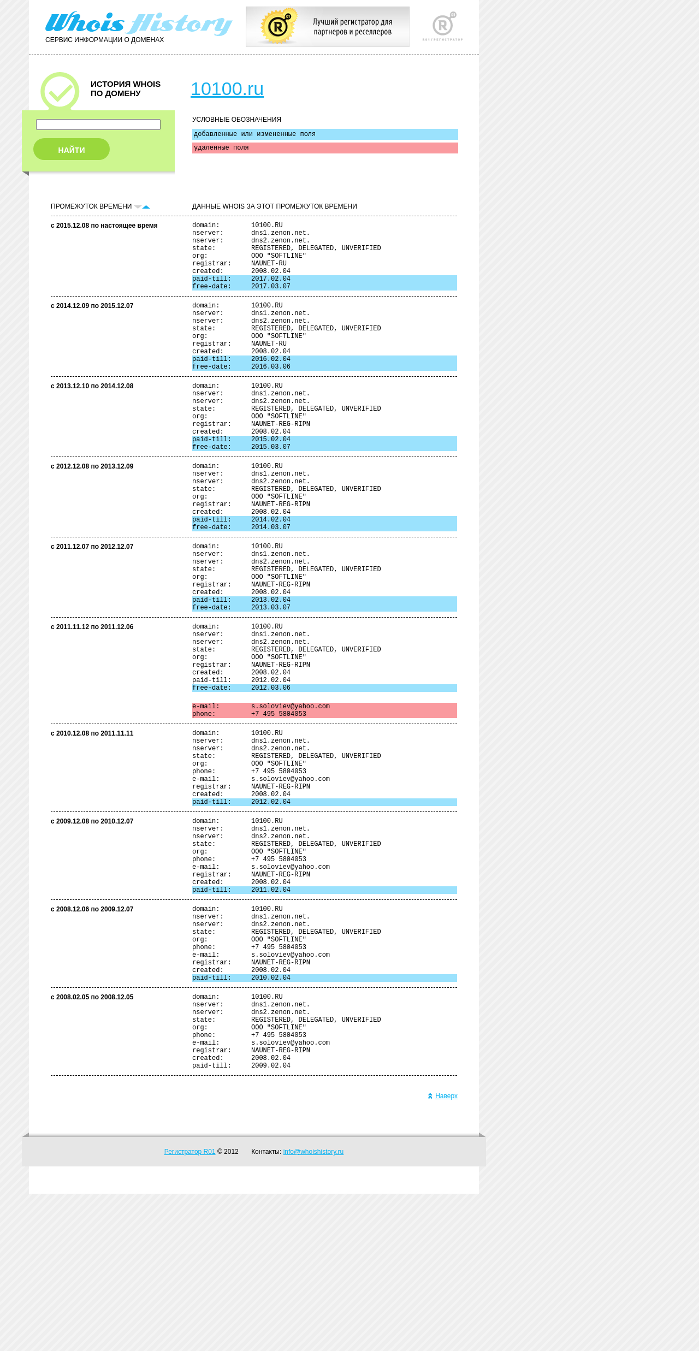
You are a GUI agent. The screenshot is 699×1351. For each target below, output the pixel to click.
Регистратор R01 (190, 1309)
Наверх (443, 1253)
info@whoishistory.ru (313, 1309)
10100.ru (227, 88)
